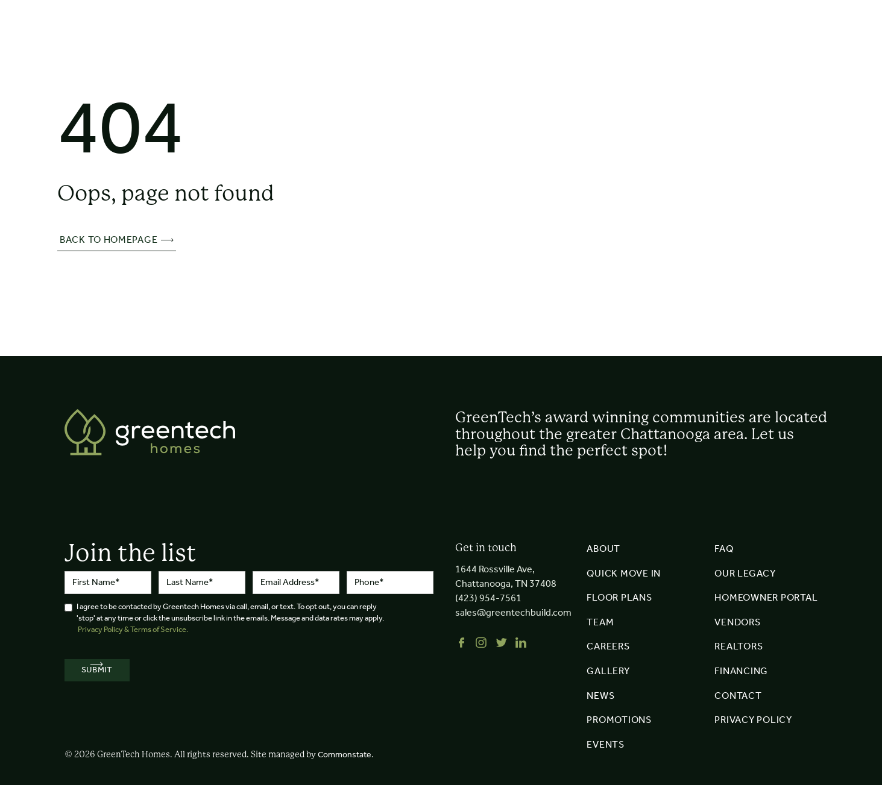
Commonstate (344, 755)
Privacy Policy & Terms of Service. (133, 629)
